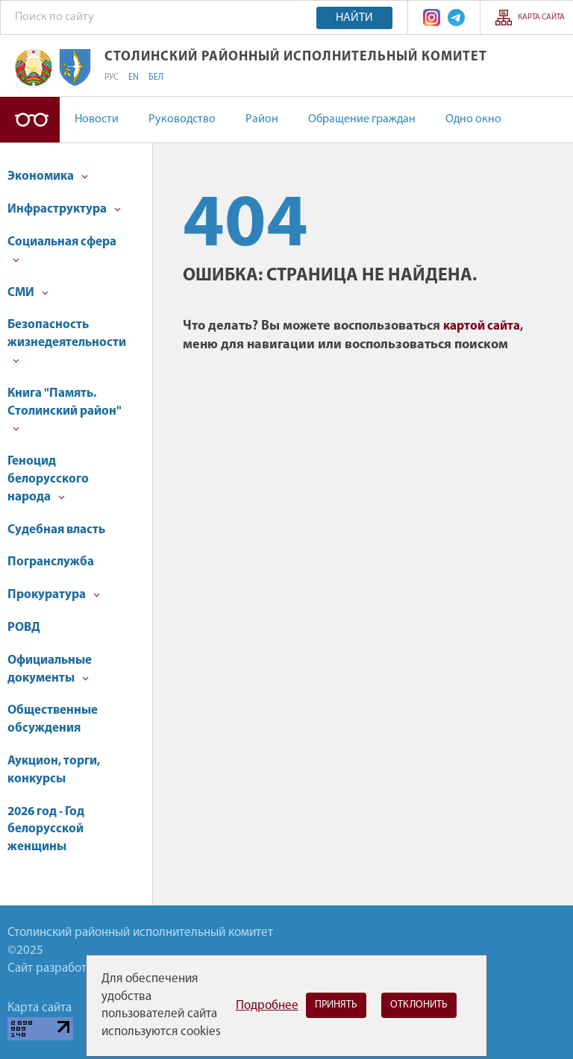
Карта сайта (541, 17)
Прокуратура (53, 594)
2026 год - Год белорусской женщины (45, 829)
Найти (354, 18)
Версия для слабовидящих (30, 119)
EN (133, 77)
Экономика (47, 176)
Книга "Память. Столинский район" (64, 410)
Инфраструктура (64, 209)
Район (261, 119)
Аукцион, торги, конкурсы (53, 770)
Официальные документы (49, 669)
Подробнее (267, 1005)
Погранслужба (50, 562)
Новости (97, 119)
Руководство (182, 119)
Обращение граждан (362, 119)
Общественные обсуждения (52, 719)
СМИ (27, 292)
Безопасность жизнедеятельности (66, 341)
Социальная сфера (61, 249)
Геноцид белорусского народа (48, 479)
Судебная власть (56, 530)
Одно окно (473, 119)
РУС (111, 77)
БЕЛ (155, 77)
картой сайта (481, 326)
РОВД (23, 627)
